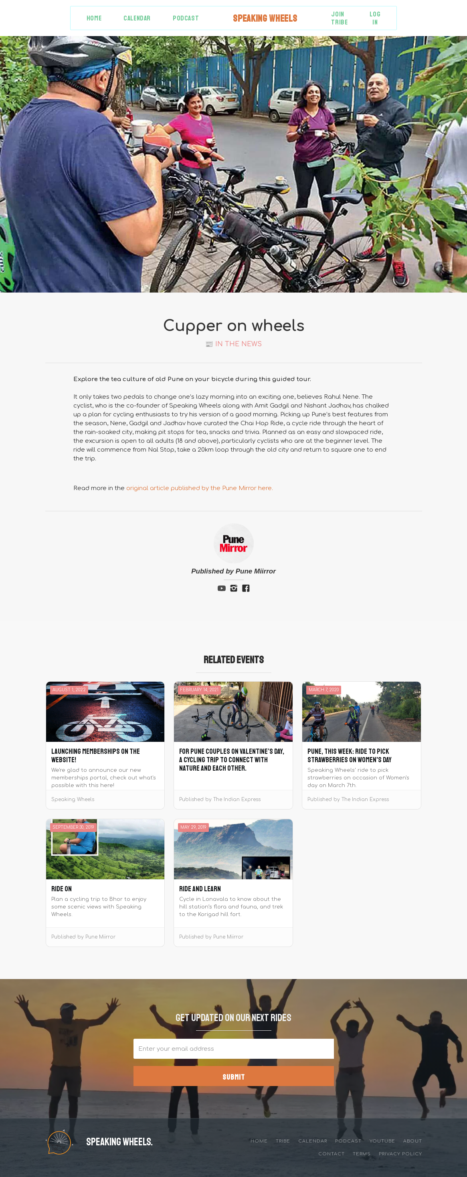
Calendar (137, 18)
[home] (265, 18)
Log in (375, 18)
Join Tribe (339, 18)
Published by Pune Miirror (233, 571)
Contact (331, 1154)
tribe (283, 1141)
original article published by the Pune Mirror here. (199, 488)
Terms (362, 1154)
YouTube (382, 1141)
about (412, 1141)
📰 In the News (233, 344)
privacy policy (400, 1154)
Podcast (186, 18)
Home (94, 18)
